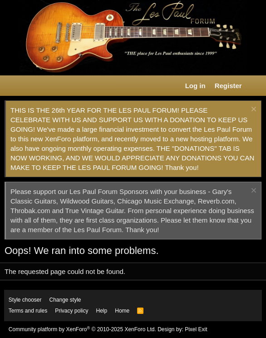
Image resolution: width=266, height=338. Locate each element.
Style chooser (25, 300)
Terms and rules (28, 311)
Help (102, 311)
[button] (12, 85)
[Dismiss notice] (252, 110)
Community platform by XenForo (82, 329)
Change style (65, 300)
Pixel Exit (196, 329)
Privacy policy (71, 311)
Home (122, 311)
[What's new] (255, 85)
